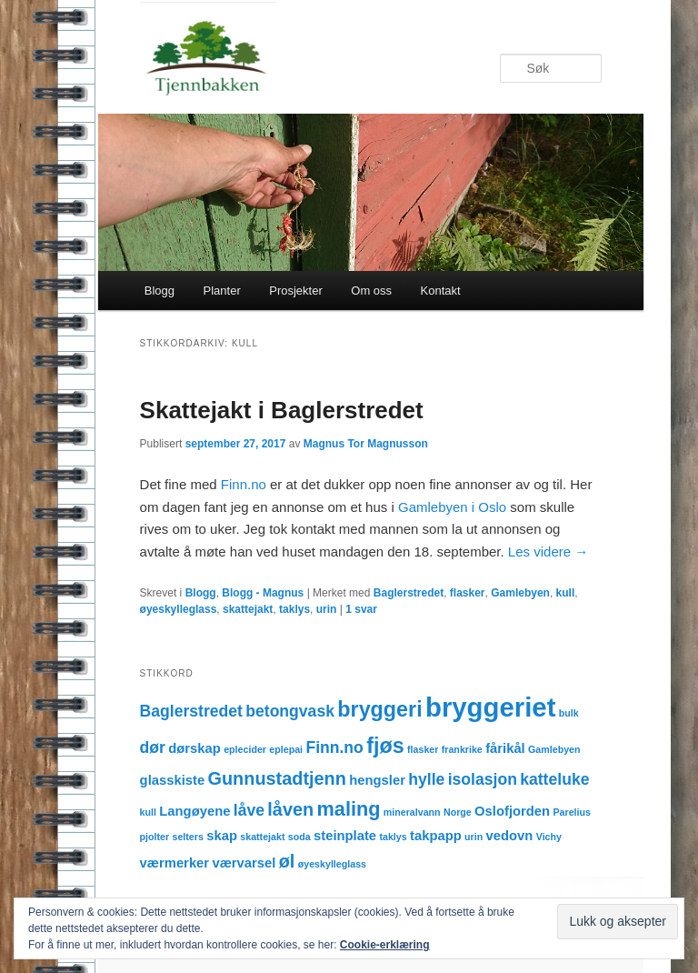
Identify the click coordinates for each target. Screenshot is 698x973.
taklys (294, 609)
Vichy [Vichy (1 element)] (549, 836)
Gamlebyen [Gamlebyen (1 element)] (554, 749)
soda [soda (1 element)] (299, 836)
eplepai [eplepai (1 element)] (286, 749)
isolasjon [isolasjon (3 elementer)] (482, 779)
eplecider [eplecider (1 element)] (245, 749)
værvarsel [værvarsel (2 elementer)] (243, 863)
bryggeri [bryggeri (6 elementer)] (379, 709)
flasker (467, 593)
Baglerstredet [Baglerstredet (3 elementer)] (191, 711)
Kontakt (441, 290)
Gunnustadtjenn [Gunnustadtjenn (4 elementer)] (277, 778)
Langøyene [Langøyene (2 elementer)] (194, 811)
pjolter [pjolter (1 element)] (155, 836)
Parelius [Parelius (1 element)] (571, 812)
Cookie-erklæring (385, 944)
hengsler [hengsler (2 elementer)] (377, 780)
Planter (222, 290)
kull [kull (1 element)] (148, 812)
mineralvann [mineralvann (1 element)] (412, 812)
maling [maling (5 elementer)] (349, 808)
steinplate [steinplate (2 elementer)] (345, 835)
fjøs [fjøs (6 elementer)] (385, 745)
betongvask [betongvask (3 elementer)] (289, 711)
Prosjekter (296, 290)
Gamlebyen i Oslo (450, 507)
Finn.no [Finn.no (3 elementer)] (334, 747)
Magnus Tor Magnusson (366, 443)
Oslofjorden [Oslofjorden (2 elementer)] (512, 811)
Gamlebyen (520, 593)
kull (565, 593)
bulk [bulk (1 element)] (569, 712)
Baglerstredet (409, 593)
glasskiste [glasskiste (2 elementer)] (172, 780)
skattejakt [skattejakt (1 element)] (262, 836)
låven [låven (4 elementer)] (290, 809)
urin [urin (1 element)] (473, 836)
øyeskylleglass (178, 609)
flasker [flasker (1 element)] (422, 749)
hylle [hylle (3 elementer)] (426, 779)
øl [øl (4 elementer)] (287, 861)
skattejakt (248, 609)
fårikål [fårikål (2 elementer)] (505, 748)
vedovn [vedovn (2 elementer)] (509, 835)
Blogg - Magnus (263, 593)
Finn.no (243, 484)
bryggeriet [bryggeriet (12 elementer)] (490, 707)
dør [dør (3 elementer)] (152, 747)
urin (326, 609)
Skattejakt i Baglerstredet (282, 410)
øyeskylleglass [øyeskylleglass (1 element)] (332, 863)
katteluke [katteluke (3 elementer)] (554, 779)
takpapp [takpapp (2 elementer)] (436, 835)
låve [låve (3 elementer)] (249, 810)
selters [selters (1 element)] (188, 836)
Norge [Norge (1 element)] (458, 812)
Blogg (159, 290)
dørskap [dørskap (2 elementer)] (194, 748)
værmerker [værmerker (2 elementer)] (175, 863)
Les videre (548, 551)
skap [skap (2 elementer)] (221, 835)
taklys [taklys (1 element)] (392, 836)
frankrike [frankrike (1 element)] (462, 749)
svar (361, 609)
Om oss (371, 290)
